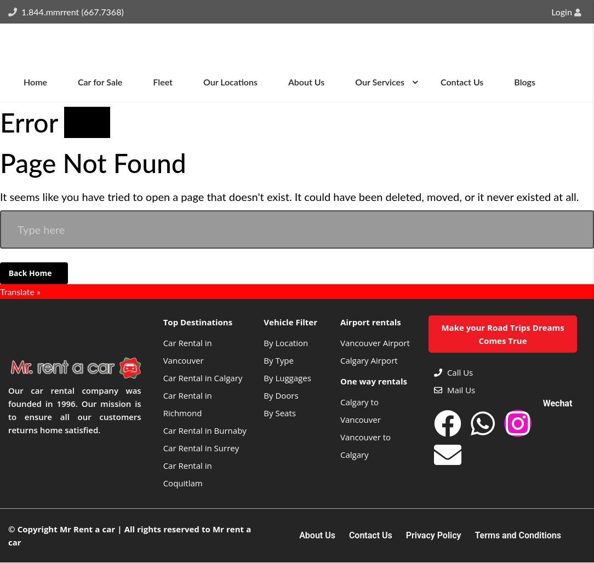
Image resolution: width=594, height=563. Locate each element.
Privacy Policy (433, 536)
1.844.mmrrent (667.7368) (72, 12)
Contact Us (370, 536)
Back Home (31, 273)
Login (566, 12)
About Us (317, 536)
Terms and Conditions (518, 536)
